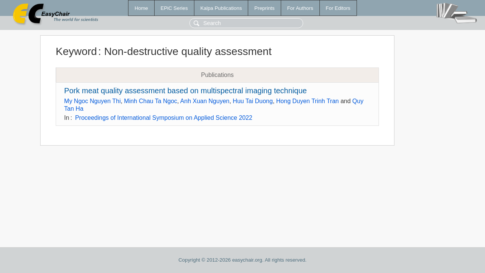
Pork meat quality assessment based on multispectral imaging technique (185, 90)
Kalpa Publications (221, 8)
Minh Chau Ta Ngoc (150, 101)
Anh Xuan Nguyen (205, 101)
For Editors (338, 8)
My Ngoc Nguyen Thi (92, 101)
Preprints (264, 8)
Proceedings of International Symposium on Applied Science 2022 (163, 118)
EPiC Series (174, 8)
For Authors (300, 8)
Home (141, 8)
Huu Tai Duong (253, 101)
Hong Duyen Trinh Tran (307, 101)
